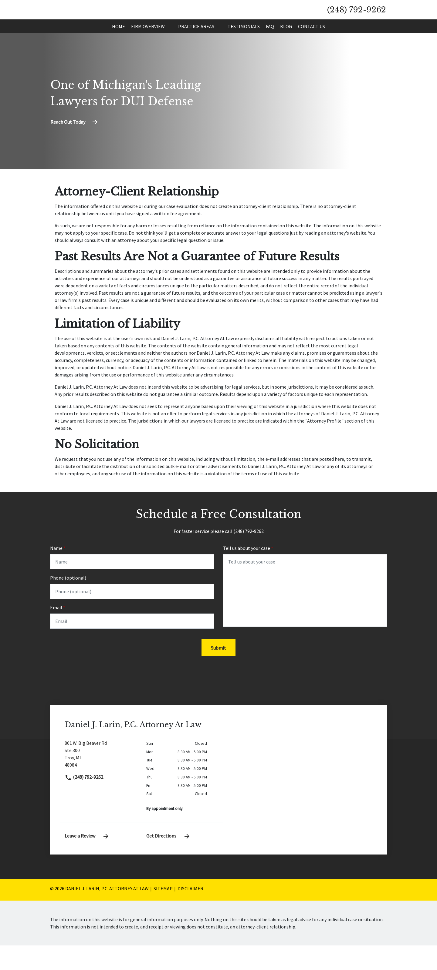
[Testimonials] (244, 49)
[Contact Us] (311, 49)
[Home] (118, 49)
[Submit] (218, 672)
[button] (168, 49)
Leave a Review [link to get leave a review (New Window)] (87, 860)
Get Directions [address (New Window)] (168, 860)
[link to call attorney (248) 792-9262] (356, 21)
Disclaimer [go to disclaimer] (190, 913)
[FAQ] (270, 49)
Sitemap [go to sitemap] (163, 913)
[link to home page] (106, 21)
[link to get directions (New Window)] (101, 781)
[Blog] (286, 49)
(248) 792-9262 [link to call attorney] (84, 801)
